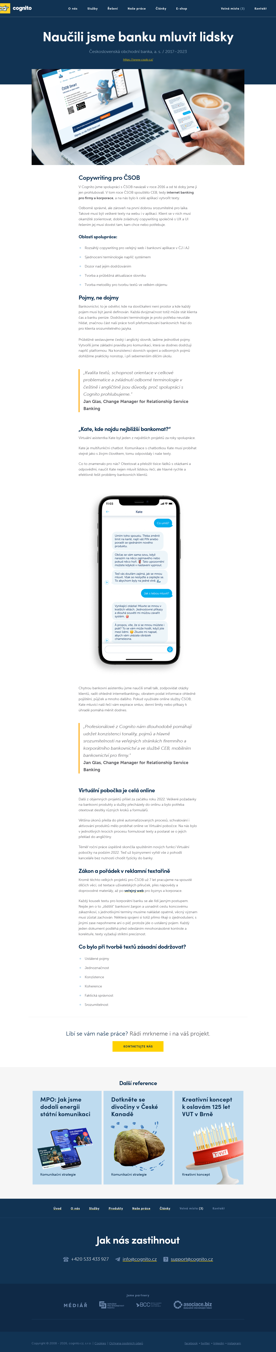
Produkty (116, 1208)
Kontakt (261, 8)
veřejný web (134, 891)
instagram (234, 1343)
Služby (92, 8)
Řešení (113, 8)
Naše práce (137, 8)
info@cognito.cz (140, 1259)
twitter (205, 1343)
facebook (191, 1343)
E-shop (181, 8)
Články (161, 8)
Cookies (100, 1343)
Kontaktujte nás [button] (138, 1046)
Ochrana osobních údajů (126, 1343)
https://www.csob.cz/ (138, 59)
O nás (72, 8)
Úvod (57, 1208)
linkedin (218, 1343)
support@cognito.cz (192, 1259)
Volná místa (233, 8)
